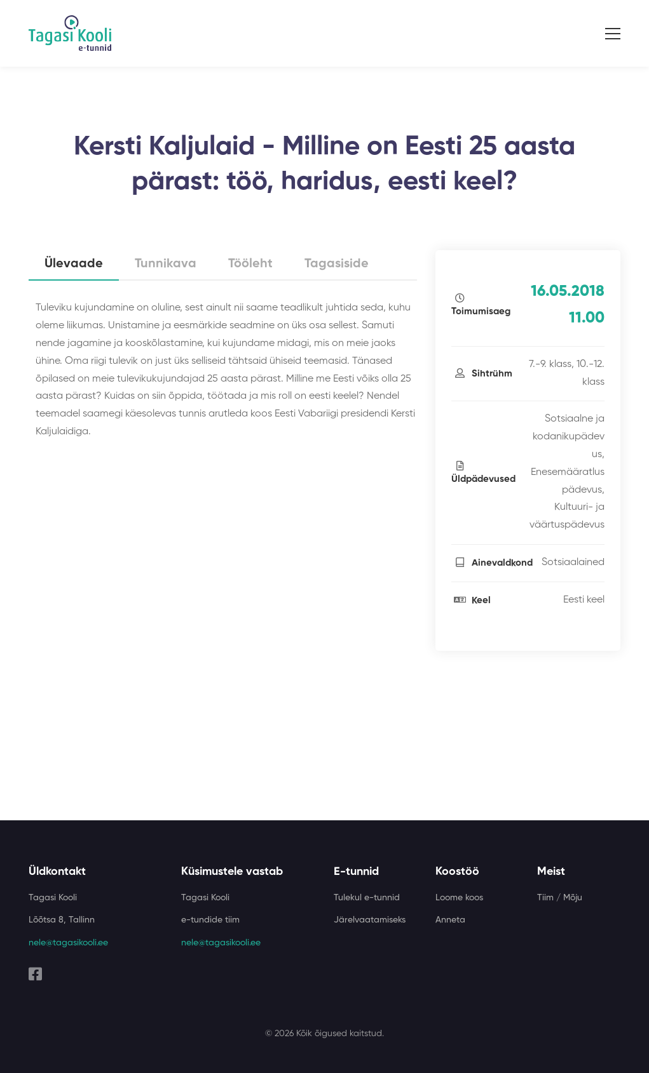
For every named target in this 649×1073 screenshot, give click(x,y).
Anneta (450, 920)
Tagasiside (336, 264)
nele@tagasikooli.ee (68, 942)
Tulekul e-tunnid (367, 897)
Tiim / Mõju (559, 897)
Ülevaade (73, 264)
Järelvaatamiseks (370, 920)
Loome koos (459, 897)
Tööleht (250, 264)
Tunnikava (165, 264)
